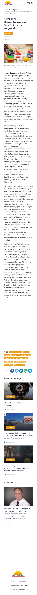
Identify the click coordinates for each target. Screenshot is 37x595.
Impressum (22, 581)
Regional (15, 10)
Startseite (7, 10)
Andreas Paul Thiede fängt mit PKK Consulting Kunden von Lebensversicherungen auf (17, 511)
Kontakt (14, 581)
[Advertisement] (18, 324)
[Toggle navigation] (31, 2)
